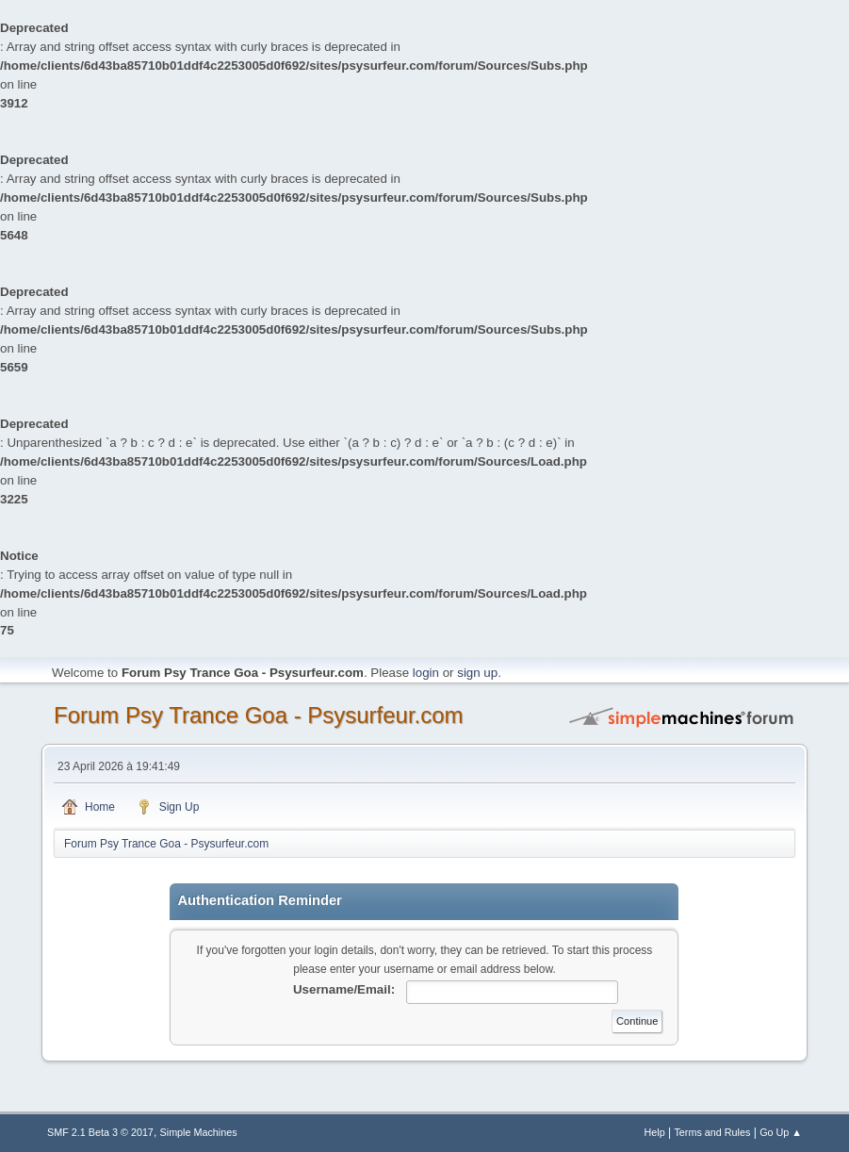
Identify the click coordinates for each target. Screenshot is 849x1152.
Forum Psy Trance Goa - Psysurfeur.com (259, 715)
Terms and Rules (712, 1132)
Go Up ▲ (780, 1132)
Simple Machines (198, 1132)
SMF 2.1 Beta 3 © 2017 (100, 1132)
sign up (477, 673)
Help (654, 1132)
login (426, 673)
